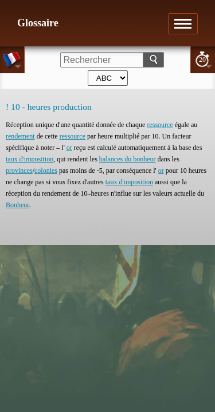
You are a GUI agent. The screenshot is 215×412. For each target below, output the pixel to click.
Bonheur (17, 205)
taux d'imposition (29, 159)
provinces (19, 171)
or (69, 148)
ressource (160, 125)
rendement (20, 136)
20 (202, 60)
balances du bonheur (127, 159)
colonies (45, 171)
